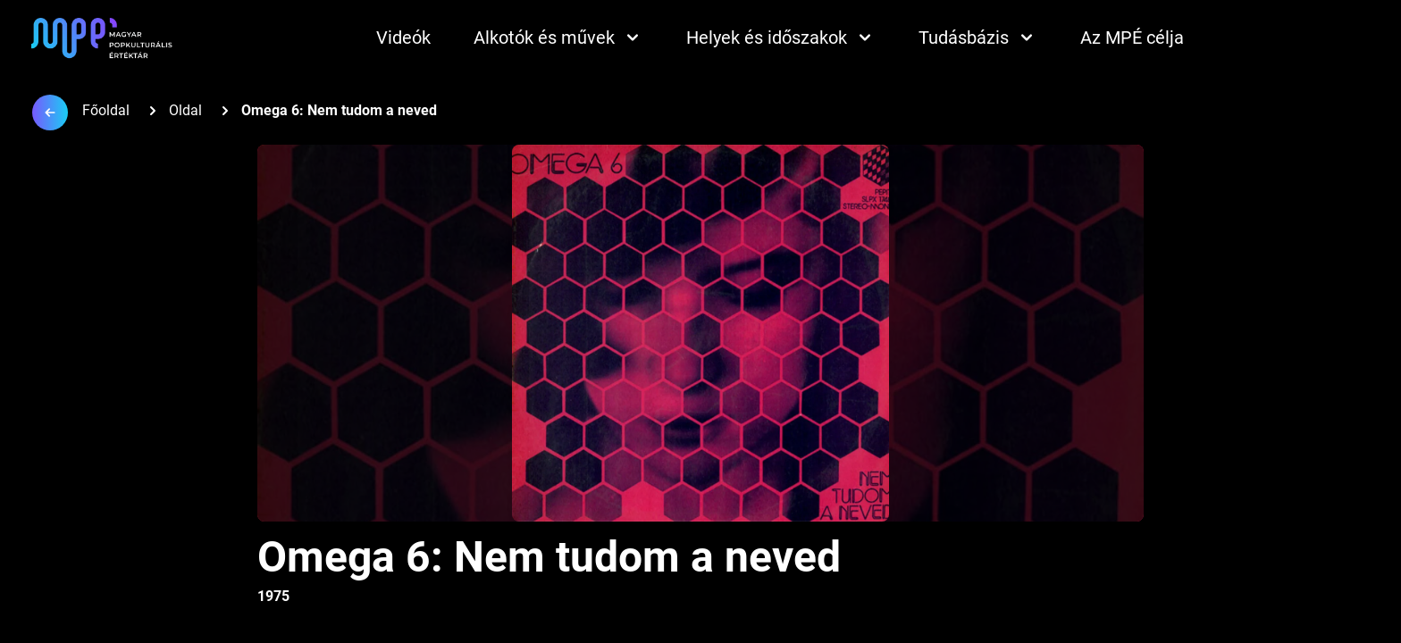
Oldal (185, 110)
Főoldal (106, 110)
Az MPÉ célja (1132, 37)
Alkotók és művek (558, 37)
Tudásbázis (978, 37)
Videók (403, 37)
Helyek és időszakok (781, 37)
